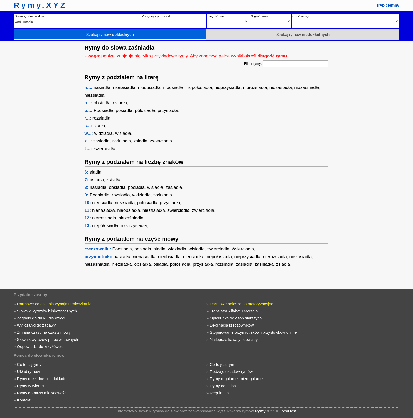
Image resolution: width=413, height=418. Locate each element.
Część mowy (300, 16)
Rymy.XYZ (40, 5)
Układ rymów (28, 371)
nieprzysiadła (227, 87)
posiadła (124, 110)
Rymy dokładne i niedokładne (43, 378)
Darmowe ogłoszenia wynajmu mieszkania (54, 304)
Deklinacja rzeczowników (232, 325)
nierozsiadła (255, 87)
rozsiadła (101, 118)
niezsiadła (95, 95)
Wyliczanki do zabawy (36, 325)
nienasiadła (124, 87)
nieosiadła (173, 87)
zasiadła (101, 141)
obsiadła (102, 102)
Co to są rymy (29, 364)
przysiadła (168, 110)
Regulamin (219, 393)
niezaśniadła (306, 87)
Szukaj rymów (110, 34)
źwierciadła (104, 148)
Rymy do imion (223, 385)
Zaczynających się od (156, 16)
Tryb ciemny (387, 5)
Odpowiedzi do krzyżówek (40, 346)
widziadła (103, 133)
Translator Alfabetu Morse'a (234, 311)
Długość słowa (259, 16)
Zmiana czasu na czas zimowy (44, 332)
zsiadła (141, 141)
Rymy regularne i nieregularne (236, 378)
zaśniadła (121, 141)
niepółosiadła (199, 87)
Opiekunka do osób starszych (236, 318)
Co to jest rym (222, 364)
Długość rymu (216, 16)
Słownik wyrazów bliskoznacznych (47, 311)
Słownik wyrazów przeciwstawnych (47, 339)
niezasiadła (280, 87)
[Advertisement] (40, 120)
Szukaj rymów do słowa (30, 16)
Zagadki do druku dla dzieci (41, 318)
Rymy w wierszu (31, 385)
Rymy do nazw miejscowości (42, 393)
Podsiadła (104, 110)
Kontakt (24, 400)
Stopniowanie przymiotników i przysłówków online (253, 332)
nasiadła (102, 87)
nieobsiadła (149, 87)
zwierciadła (161, 141)
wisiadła (123, 133)
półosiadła (145, 110)
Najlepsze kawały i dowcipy (234, 339)
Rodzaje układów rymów (231, 371)
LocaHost (287, 411)
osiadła (120, 102)
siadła (99, 125)
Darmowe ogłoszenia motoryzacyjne (241, 304)
